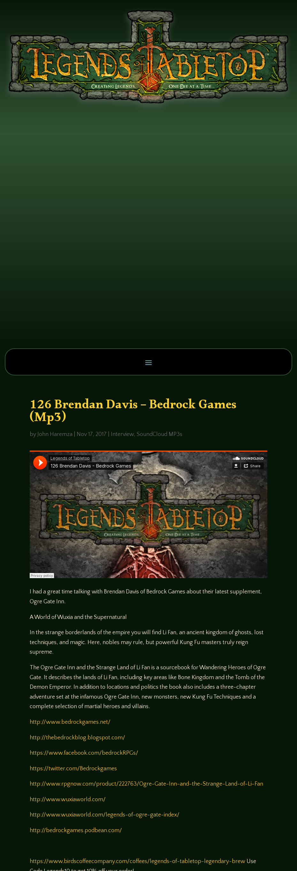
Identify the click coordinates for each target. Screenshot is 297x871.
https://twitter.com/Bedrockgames (73, 769)
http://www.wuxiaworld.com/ (68, 799)
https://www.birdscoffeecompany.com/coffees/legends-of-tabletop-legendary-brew (137, 861)
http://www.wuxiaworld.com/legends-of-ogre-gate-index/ (104, 815)
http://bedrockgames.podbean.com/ (76, 830)
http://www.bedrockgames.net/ (70, 722)
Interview (122, 434)
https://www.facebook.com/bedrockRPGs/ (84, 753)
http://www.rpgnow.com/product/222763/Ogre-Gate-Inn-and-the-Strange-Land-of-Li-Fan (146, 784)
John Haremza (54, 434)
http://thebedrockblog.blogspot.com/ (77, 738)
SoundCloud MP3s (159, 434)
